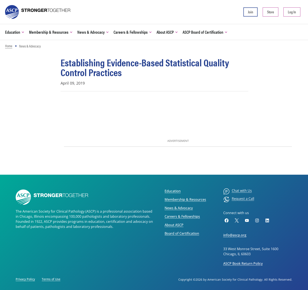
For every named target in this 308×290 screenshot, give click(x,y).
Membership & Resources (185, 199)
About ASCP (174, 225)
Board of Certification (182, 233)
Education (173, 191)
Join (250, 11)
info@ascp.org (234, 235)
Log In (292, 11)
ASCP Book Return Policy (243, 263)
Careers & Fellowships (182, 216)
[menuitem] (237, 191)
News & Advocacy (179, 208)
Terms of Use (51, 279)
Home (8, 45)
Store (270, 11)
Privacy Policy (25, 279)
